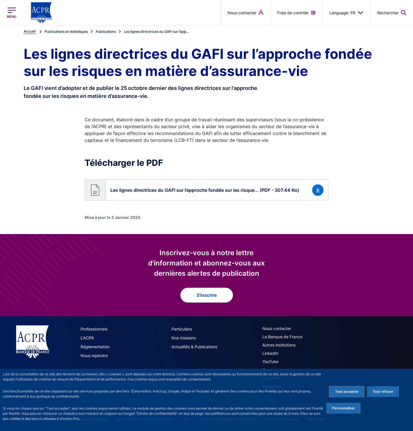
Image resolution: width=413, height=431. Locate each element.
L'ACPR (87, 337)
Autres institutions (279, 345)
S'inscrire (207, 295)
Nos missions (183, 337)
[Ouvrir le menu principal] (11, 12)
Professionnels (94, 329)
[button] (206, 190)
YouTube (270, 361)
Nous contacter (276, 328)
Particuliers (181, 329)
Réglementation (95, 346)
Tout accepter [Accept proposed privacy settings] (346, 391)
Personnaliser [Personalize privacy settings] (343, 408)
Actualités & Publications (194, 346)
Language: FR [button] (346, 12)
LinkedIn (270, 353)
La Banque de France (282, 336)
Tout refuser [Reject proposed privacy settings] (383, 391)
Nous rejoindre (94, 355)
